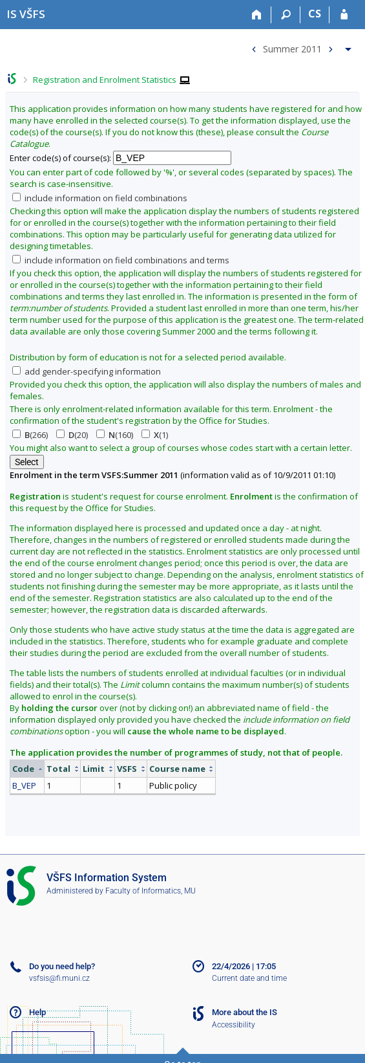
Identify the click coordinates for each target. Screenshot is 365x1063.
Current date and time (249, 978)
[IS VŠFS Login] (344, 14)
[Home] (256, 14)
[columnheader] (27, 769)
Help (37, 1012)
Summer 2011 (292, 48)
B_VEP (24, 785)
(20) (72, 435)
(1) (154, 435)
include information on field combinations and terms (120, 260)
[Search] (285, 14)
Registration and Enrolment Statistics (104, 79)
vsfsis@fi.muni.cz (59, 978)
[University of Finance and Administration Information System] (25, 13)
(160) (114, 435)
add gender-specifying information (86, 371)
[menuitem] (300, 46)
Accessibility (233, 1024)
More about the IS (244, 1012)
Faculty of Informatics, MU (150, 890)
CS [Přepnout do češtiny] (314, 13)
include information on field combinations (99, 198)
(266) (30, 435)
